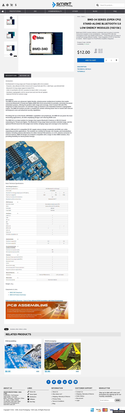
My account (79, 398)
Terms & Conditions (57, 401)
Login (77, 400)
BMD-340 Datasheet (16, 292)
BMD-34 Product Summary (18, 295)
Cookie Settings (119, 411)
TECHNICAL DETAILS (84, 69)
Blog (53, 404)
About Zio (31, 392)
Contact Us (79, 392)
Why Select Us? (56, 394)
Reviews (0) (25, 75)
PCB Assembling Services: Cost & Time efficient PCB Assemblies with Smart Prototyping (34, 300)
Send (118, 400)
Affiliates (31, 399)
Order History (79, 396)
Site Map (31, 402)
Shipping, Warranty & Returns (60, 397)
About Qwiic (32, 394)
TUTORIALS (81, 71)
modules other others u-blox (18, 329)
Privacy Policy (56, 399)
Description (11, 75)
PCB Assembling (10, 341)
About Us (54, 392)
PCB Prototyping (50, 341)
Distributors (31, 397)
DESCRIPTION (81, 66)
